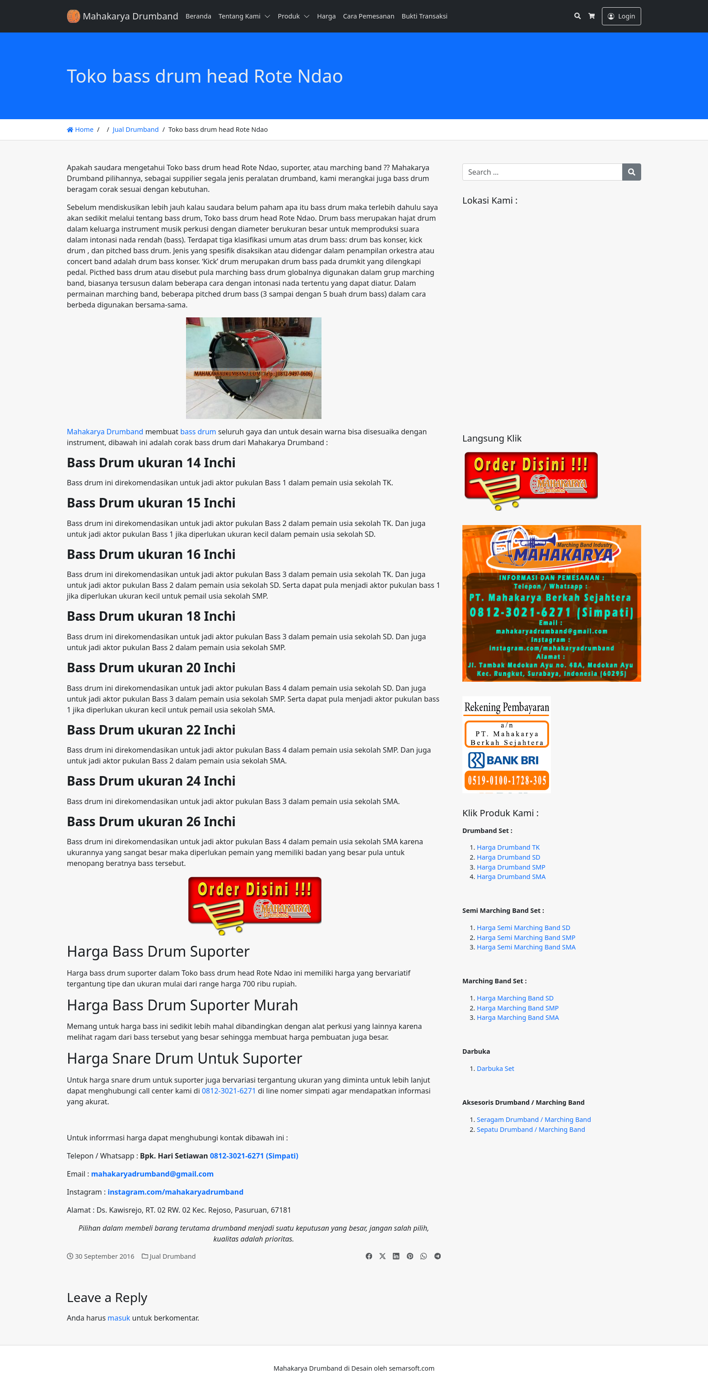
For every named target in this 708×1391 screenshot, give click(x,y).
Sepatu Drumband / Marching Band (531, 1129)
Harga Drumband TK (508, 847)
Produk (289, 16)
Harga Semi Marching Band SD (523, 927)
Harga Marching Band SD (515, 998)
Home (80, 129)
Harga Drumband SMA (511, 876)
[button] (269, 16)
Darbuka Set (495, 1068)
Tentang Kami (240, 16)
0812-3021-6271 (229, 1091)
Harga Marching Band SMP (518, 1008)
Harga (326, 16)
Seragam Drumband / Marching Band (534, 1119)
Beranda (198, 16)
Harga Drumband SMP (511, 867)
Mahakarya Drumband (105, 432)
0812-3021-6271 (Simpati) (254, 1156)
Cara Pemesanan (369, 16)
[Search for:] (542, 172)
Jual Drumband (136, 129)
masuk (118, 1318)
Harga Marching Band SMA (518, 1017)
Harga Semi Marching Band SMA (526, 947)
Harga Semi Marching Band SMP (526, 937)
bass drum (198, 432)
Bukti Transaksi (425, 16)
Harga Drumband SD (508, 857)
